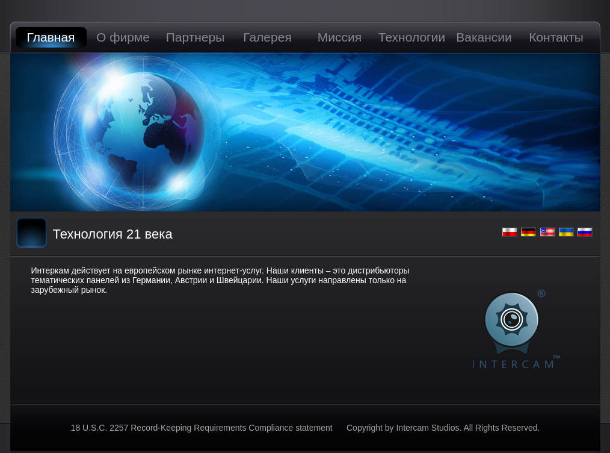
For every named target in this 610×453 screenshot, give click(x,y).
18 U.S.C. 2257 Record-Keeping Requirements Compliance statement (203, 428)
